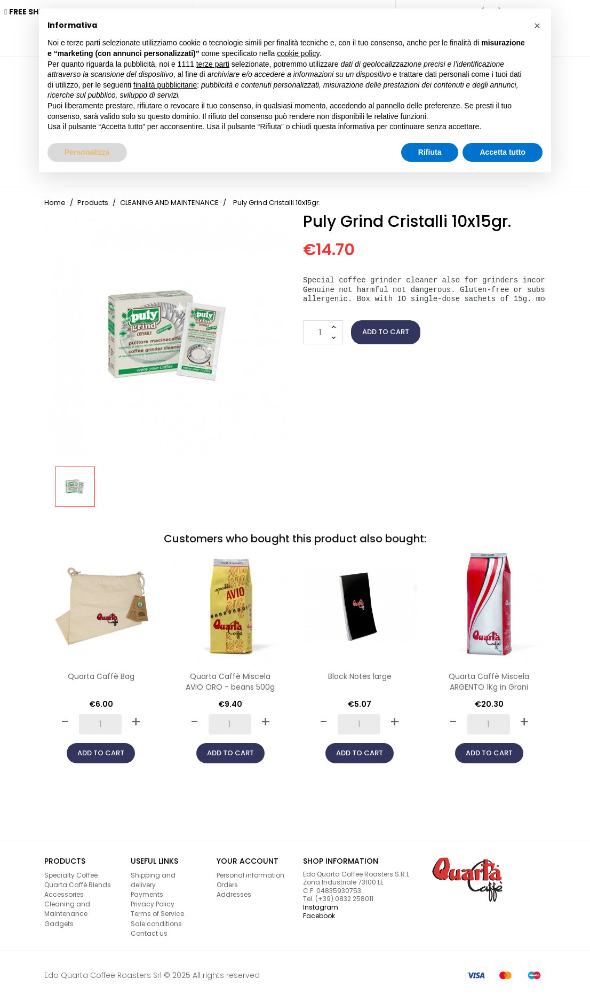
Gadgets (59, 918)
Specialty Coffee (71, 870)
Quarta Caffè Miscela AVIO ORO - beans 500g (230, 677)
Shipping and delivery (153, 875)
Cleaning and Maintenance (67, 904)
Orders (227, 880)
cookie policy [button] (298, 53)
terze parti (212, 64)
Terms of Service (157, 908)
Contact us (149, 928)
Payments (147, 889)
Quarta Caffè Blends (77, 880)
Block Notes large (360, 671)
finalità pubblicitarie (165, 85)
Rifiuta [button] (430, 152)
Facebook (319, 910)
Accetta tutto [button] (502, 152)
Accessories (64, 889)
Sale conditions (156, 918)
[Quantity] (323, 327)
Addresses (234, 889)
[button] (537, 25)
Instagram (320, 902)
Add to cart (385, 327)
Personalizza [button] (87, 152)
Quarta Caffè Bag (101, 671)
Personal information (250, 870)
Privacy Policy (152, 899)
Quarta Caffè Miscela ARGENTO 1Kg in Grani (489, 677)
